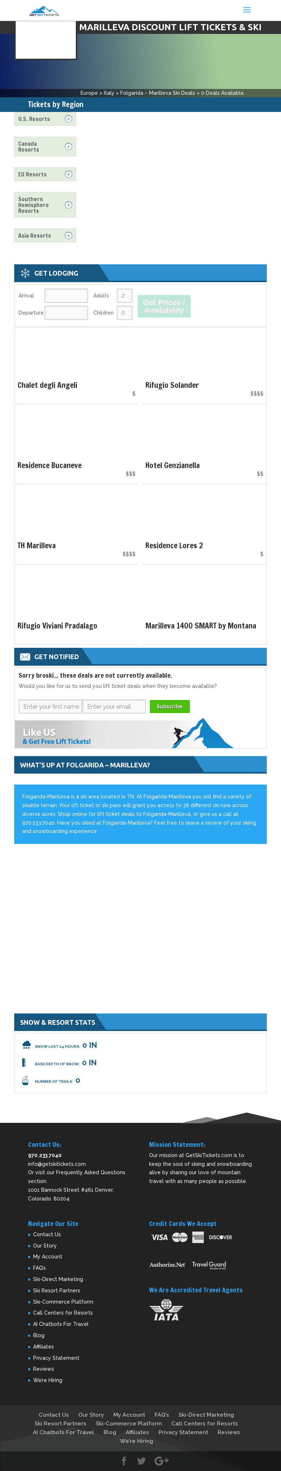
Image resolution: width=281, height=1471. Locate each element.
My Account (47, 1257)
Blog (38, 1335)
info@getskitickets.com (57, 1164)
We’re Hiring (47, 1380)
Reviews (43, 1369)
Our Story (45, 1246)
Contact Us (47, 1234)
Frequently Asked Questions (90, 1172)
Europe (89, 93)
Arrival (26, 296)
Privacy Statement (56, 1358)
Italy (109, 93)
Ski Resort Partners (56, 1290)
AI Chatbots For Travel (61, 1324)
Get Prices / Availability (164, 306)
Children (103, 313)
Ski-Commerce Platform (63, 1302)
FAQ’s (39, 1268)
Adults (101, 296)
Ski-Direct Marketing (58, 1279)
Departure (31, 313)
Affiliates (43, 1347)
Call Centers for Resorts (63, 1313)
